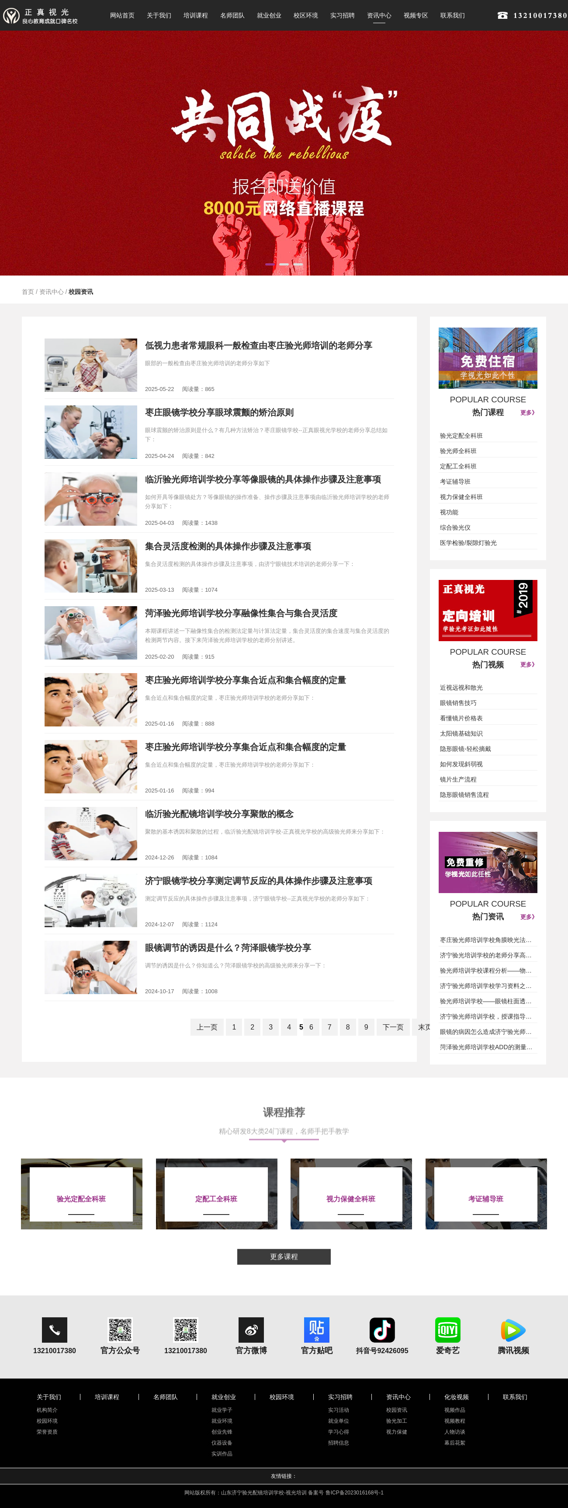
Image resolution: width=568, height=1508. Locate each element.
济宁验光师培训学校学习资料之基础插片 (488, 985)
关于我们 (159, 15)
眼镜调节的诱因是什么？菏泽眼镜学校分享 (228, 948)
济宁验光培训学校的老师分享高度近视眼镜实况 (488, 955)
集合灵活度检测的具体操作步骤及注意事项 (228, 546)
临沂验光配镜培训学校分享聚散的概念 (219, 814)
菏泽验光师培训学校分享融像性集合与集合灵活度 (241, 613)
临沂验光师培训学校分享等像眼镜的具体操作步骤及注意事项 (263, 479)
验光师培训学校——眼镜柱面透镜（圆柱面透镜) (488, 1001)
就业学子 (221, 1410)
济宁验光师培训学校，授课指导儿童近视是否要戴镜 (488, 1016)
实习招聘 (342, 15)
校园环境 (47, 1421)
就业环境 (221, 1421)
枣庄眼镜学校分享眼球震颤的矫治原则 (219, 412)
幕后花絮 (454, 1443)
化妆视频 (456, 1397)
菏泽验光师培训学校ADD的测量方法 (488, 1047)
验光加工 (396, 1421)
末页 (425, 1027)
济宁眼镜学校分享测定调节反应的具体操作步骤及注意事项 (258, 881)
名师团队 (232, 15)
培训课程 (196, 15)
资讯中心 (379, 15)
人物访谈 (454, 1432)
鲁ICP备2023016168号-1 (355, 1493)
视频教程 (454, 1421)
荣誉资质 (47, 1432)
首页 (28, 291)
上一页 (207, 1027)
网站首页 (122, 15)
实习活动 (338, 1410)
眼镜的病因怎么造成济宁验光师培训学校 (488, 1031)
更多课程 (284, 1262)
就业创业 (269, 15)
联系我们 (452, 15)
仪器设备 (221, 1443)
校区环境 (306, 15)
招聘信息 (338, 1443)
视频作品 (454, 1410)
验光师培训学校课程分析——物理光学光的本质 (488, 970)
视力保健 (396, 1432)
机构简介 (47, 1410)
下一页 (393, 1027)
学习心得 (338, 1432)
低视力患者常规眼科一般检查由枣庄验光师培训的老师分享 (258, 345)
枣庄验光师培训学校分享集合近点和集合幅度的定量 (245, 680)
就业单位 (338, 1421)
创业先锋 (221, 1432)
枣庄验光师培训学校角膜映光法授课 (488, 939)
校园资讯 (81, 291)
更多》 (528, 412)
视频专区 (416, 15)
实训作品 (221, 1454)
